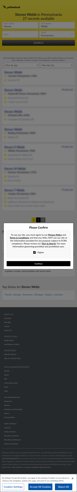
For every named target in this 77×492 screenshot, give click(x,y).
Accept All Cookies (40, 486)
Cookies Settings (13, 486)
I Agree (38, 252)
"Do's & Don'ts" (49, 243)
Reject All (63, 486)
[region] (38, 483)
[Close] (72, 478)
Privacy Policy (55, 234)
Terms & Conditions (19, 237)
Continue (38, 263)
